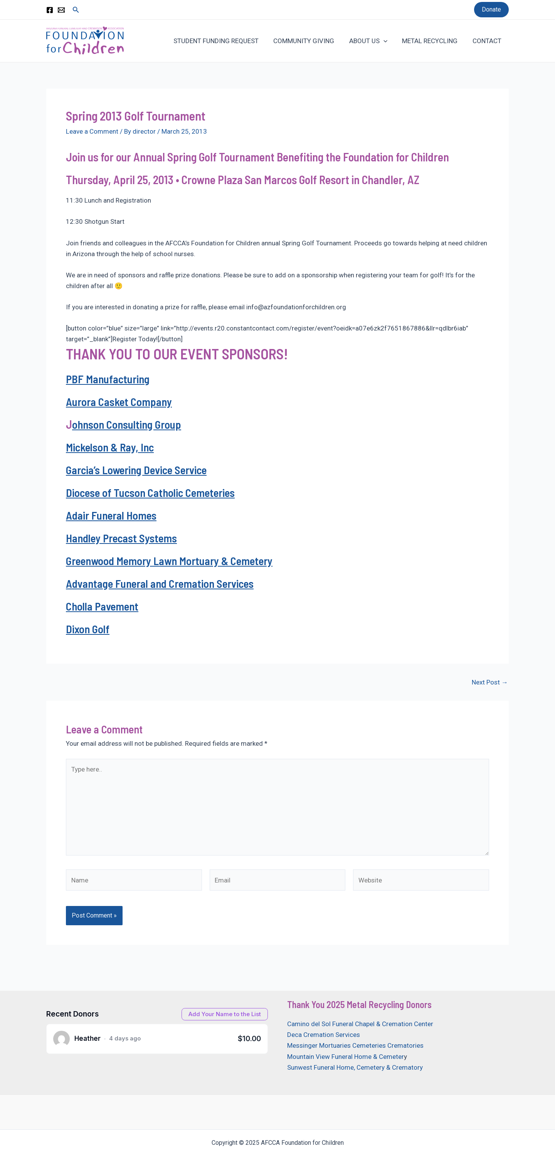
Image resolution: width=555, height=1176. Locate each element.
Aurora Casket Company (120, 401)
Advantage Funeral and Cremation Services (163, 583)
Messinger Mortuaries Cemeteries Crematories (355, 1045)
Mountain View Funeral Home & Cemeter (345, 1056)
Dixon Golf (88, 629)
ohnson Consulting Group (128, 424)
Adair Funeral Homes (113, 515)
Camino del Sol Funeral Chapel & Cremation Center (360, 1024)
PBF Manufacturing (109, 379)
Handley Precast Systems (123, 538)
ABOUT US (372, 40)
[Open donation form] (225, 1014)
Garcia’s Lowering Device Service (139, 469)
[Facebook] (49, 10)
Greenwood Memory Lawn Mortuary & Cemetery (173, 560)
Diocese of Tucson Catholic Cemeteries (153, 492)
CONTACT (487, 41)
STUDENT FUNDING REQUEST (223, 41)
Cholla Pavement (104, 606)
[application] (388, 40)
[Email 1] (61, 10)
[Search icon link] (75, 10)
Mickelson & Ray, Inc (112, 447)
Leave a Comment (92, 131)
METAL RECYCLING (432, 41)
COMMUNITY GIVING (309, 41)
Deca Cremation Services (323, 1034)
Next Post (490, 682)
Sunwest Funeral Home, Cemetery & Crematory (355, 1067)
